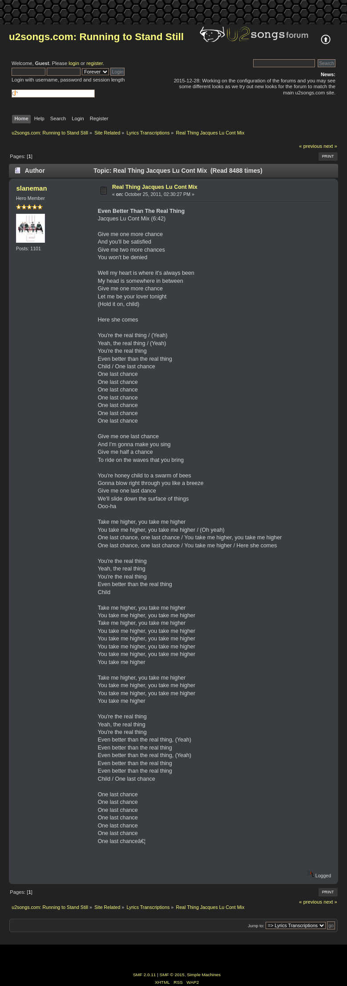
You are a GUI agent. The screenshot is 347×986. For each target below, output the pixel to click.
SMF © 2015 (172, 974)
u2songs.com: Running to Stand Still (96, 36)
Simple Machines (204, 974)
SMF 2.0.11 (144, 974)
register (94, 63)
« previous (310, 146)
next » (330, 146)
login (74, 63)
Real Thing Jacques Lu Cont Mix (155, 187)
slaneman (31, 188)
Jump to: (256, 925)
